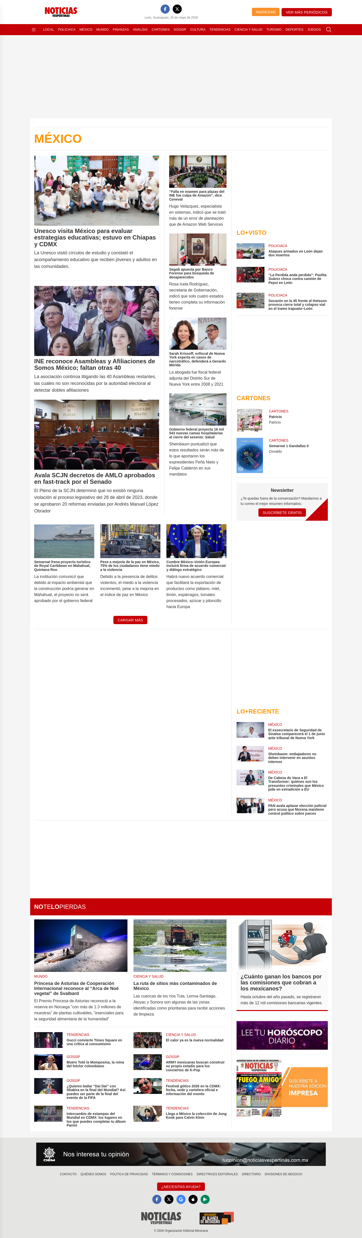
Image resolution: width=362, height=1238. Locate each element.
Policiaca (66, 29)
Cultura (197, 29)
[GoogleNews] (181, 1199)
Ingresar (266, 12)
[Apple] (193, 1199)
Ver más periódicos (307, 12)
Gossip (180, 29)
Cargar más (130, 620)
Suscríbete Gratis (282, 512)
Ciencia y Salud (248, 29)
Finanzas (121, 29)
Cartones (161, 29)
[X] (177, 9)
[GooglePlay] (205, 1199)
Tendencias (220, 29)
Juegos (314, 29)
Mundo (102, 29)
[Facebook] (165, 9)
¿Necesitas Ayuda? (180, 1187)
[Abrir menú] (33, 29)
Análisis (140, 29)
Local (48, 29)
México (85, 29)
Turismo (274, 29)
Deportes (294, 29)
